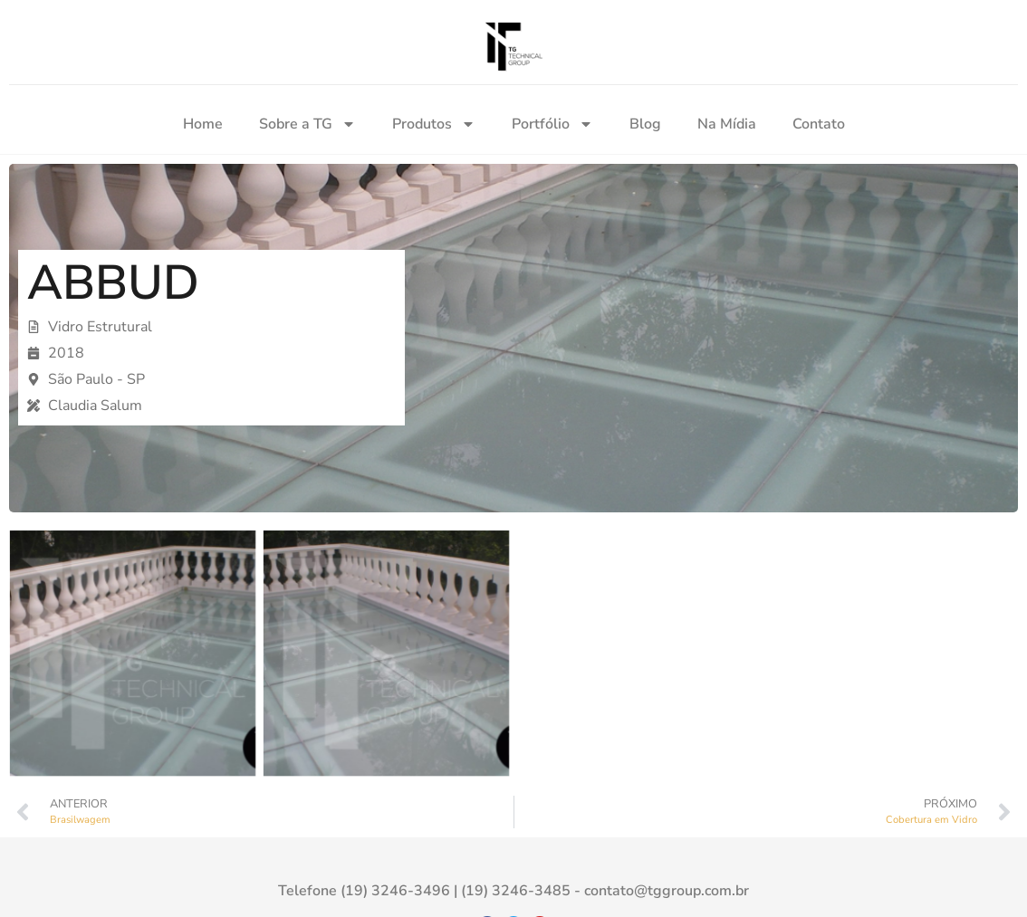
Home (203, 124)
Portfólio (552, 124)
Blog (645, 124)
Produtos (433, 124)
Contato (818, 124)
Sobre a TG (307, 124)
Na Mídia (726, 124)
